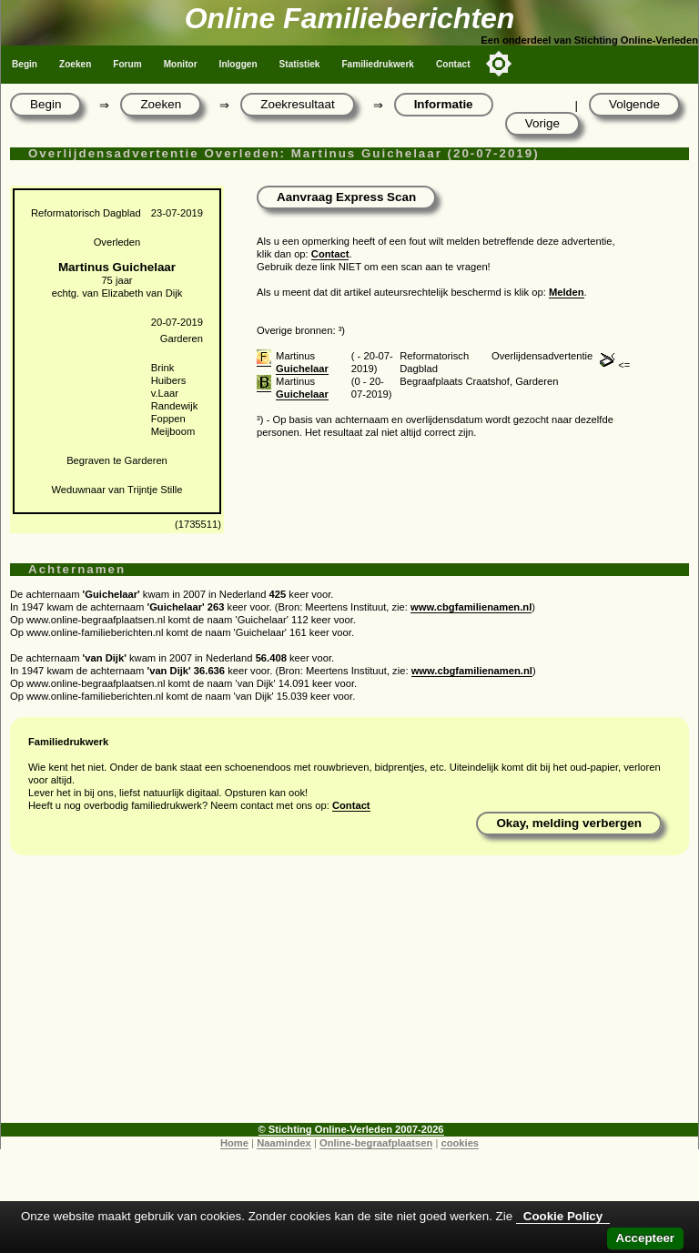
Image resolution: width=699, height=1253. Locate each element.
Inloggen (238, 64)
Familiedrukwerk (377, 64)
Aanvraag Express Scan (346, 197)
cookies (460, 1142)
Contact (453, 64)
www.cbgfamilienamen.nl (471, 606)
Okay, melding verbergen (569, 823)
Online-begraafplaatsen (375, 1142)
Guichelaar (302, 368)
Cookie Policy (563, 1216)
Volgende (634, 104)
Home (234, 1142)
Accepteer (645, 1238)
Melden (566, 292)
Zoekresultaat (297, 104)
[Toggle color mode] (499, 63)
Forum (127, 64)
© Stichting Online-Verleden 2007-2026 (351, 1129)
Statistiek (299, 64)
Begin (24, 64)
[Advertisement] (349, 995)
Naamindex (284, 1142)
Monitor (181, 64)
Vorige (542, 123)
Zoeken (75, 64)
